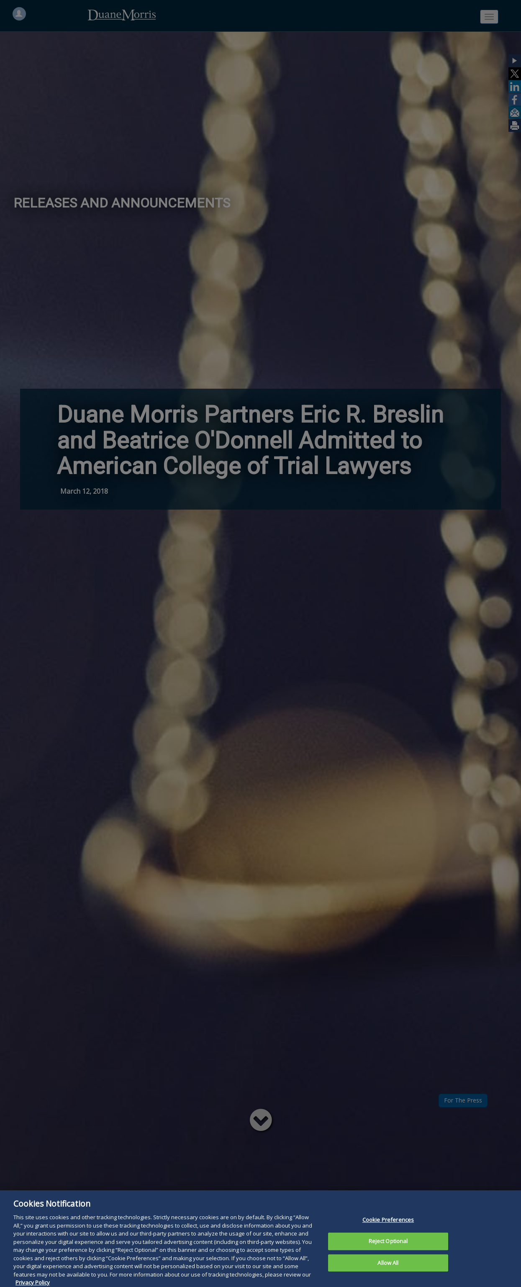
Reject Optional (388, 1248)
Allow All (387, 1270)
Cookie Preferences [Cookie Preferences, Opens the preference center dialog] (388, 1227)
